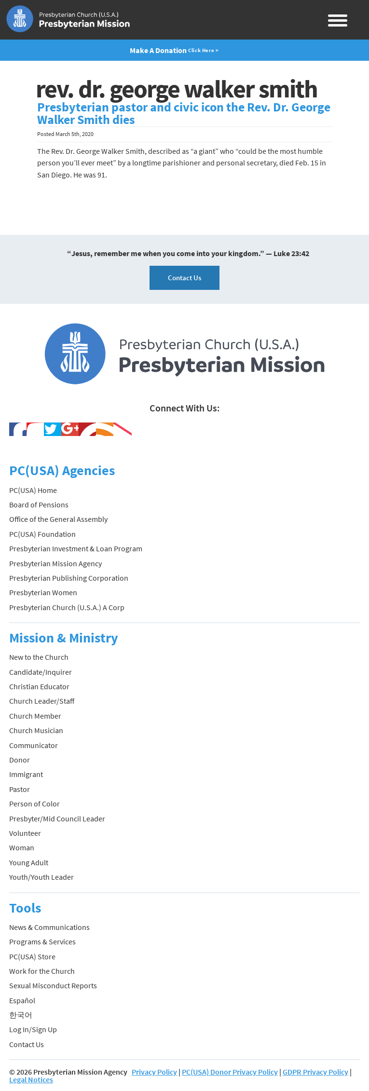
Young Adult (28, 862)
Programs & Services (42, 941)
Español (22, 1000)
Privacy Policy (154, 1072)
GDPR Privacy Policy (315, 1072)
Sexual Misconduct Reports (53, 985)
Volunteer (25, 833)
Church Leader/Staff (41, 701)
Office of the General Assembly (58, 519)
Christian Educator (39, 686)
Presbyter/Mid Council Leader (57, 818)
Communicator (33, 745)
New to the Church (38, 657)
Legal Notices (31, 1079)
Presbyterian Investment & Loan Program (75, 548)
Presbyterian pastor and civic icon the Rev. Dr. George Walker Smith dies (183, 113)
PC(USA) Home (33, 490)
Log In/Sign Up (33, 1029)
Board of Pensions (38, 504)
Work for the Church (42, 971)
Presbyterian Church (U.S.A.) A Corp (66, 607)
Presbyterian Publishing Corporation (68, 578)
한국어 (20, 1015)
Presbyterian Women (43, 592)
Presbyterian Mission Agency (55, 563)
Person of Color (34, 803)
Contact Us (184, 277)
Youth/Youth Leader (41, 877)
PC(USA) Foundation (42, 534)
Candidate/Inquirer (40, 672)
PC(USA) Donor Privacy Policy (230, 1072)
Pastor (19, 789)
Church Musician (36, 730)
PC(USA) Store (32, 956)
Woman (21, 847)
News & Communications (49, 927)
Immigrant (26, 774)
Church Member (35, 716)
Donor (19, 759)
